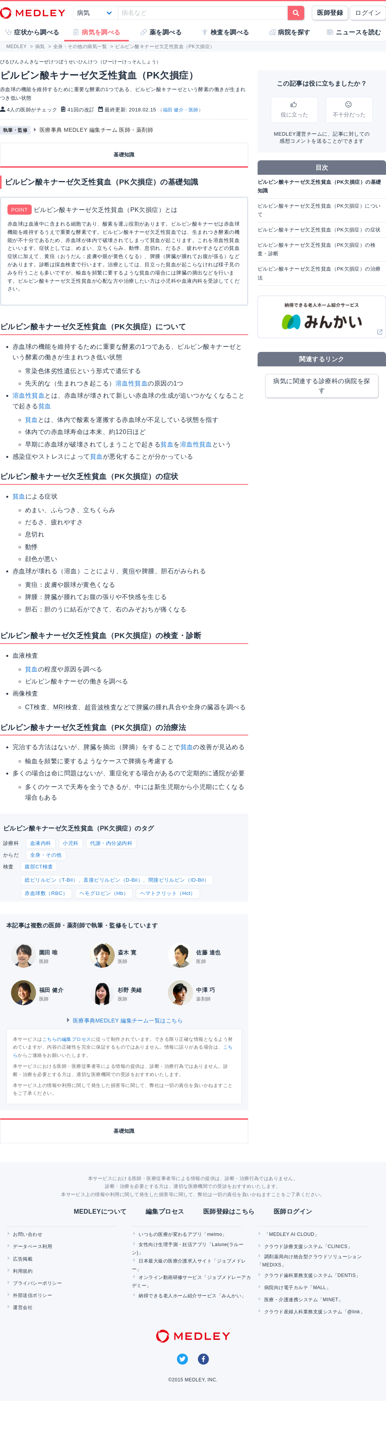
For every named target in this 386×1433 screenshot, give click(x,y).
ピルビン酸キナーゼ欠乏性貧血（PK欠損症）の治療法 (319, 273)
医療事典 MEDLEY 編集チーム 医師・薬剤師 (96, 130)
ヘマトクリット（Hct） (168, 893)
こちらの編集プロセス (66, 1039)
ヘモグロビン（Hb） (103, 893)
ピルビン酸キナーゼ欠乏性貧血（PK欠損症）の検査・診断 (316, 249)
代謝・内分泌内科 (111, 843)
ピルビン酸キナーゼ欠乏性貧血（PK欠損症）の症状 (319, 230)
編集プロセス (165, 1211)
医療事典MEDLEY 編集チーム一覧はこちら (124, 1020)
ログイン (368, 12)
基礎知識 (124, 155)
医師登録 (330, 12)
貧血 (44, 406)
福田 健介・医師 (180, 110)
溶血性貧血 (131, 383)
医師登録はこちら (229, 1211)
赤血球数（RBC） (46, 893)
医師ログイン (293, 1211)
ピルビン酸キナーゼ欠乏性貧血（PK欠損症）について (319, 210)
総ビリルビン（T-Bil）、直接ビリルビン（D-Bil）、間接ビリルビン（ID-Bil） (117, 880)
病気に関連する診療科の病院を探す (321, 386)
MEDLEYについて (100, 1211)
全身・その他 (46, 855)
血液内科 (40, 843)
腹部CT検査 (39, 867)
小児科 (70, 843)
